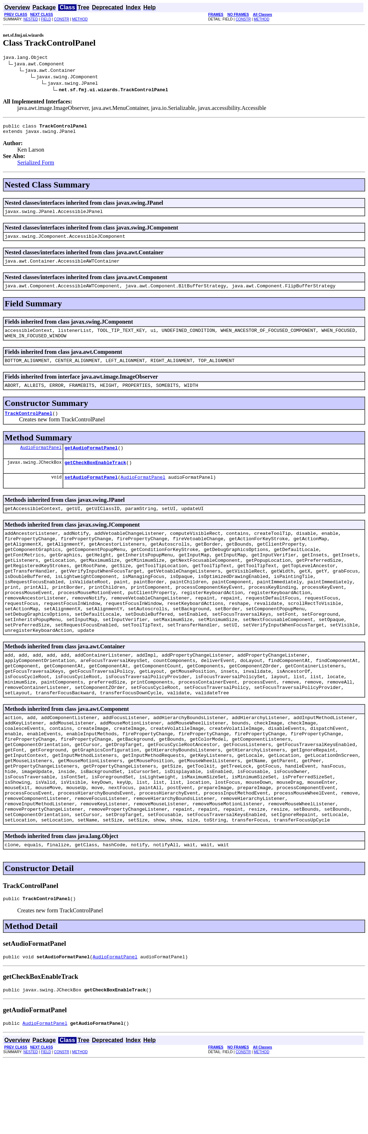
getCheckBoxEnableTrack (95, 477)
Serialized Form (35, 166)
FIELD (46, 19)
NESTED (30, 19)
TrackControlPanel (28, 426)
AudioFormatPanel (40, 461)
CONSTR (61, 19)
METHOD (80, 19)
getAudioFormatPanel (91, 461)
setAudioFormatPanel (91, 493)
